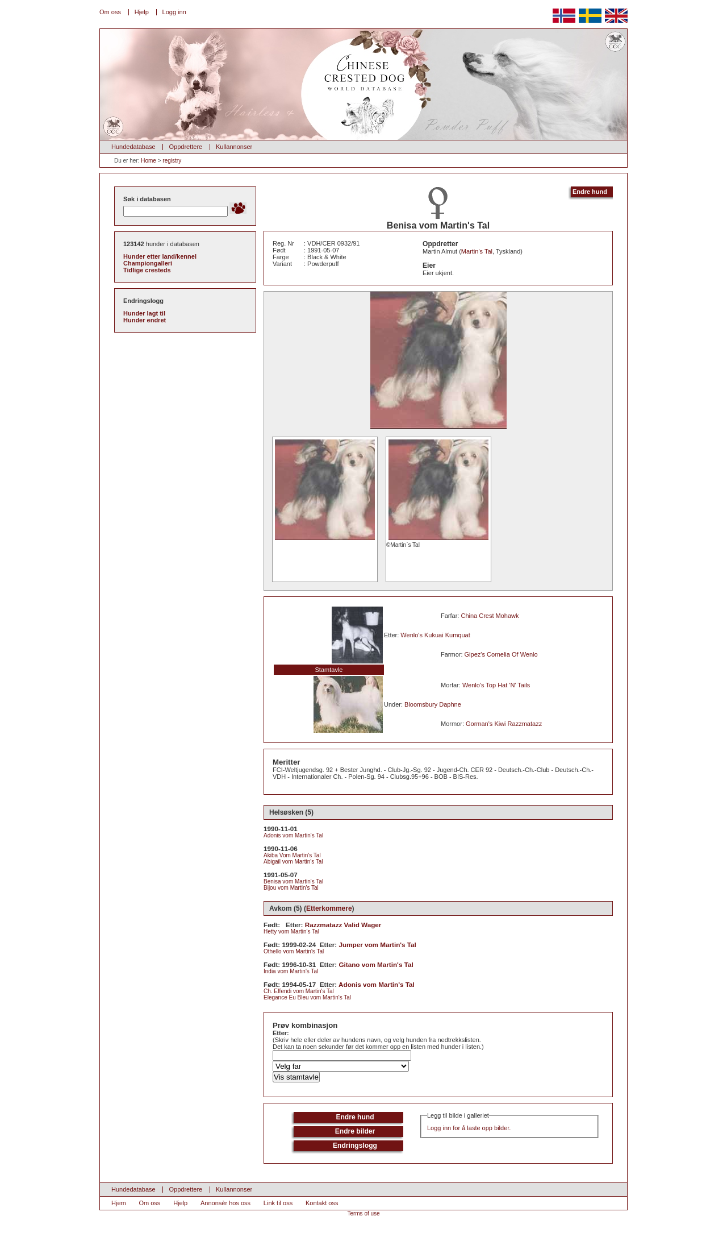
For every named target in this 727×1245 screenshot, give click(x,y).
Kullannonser (234, 146)
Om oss (110, 12)
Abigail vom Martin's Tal (293, 861)
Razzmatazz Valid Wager (343, 924)
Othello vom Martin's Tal (294, 951)
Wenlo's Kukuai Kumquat (435, 635)
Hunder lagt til (144, 313)
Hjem (118, 1203)
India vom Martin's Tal (291, 971)
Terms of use (363, 1213)
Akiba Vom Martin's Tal (292, 855)
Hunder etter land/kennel (160, 256)
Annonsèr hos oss (225, 1203)
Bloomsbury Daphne (432, 704)
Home (148, 160)
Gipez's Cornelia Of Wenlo (501, 654)
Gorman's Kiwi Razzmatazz (504, 723)
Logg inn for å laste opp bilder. (469, 1127)
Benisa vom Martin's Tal (293, 881)
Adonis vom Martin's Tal (293, 835)
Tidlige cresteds (147, 270)
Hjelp (142, 12)
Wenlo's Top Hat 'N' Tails (496, 685)
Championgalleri (147, 263)
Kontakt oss (322, 1203)
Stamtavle (329, 669)
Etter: (281, 1033)
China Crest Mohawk (490, 615)
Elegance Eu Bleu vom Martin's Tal (307, 997)
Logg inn (174, 12)
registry (171, 160)
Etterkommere (329, 908)
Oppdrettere (185, 146)
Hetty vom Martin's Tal (291, 931)
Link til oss (278, 1203)
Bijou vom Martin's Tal (291, 888)
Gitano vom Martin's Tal (376, 964)
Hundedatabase (133, 146)
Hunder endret (144, 320)
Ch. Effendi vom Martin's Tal (299, 991)
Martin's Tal (476, 251)
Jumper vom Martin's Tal (377, 944)
